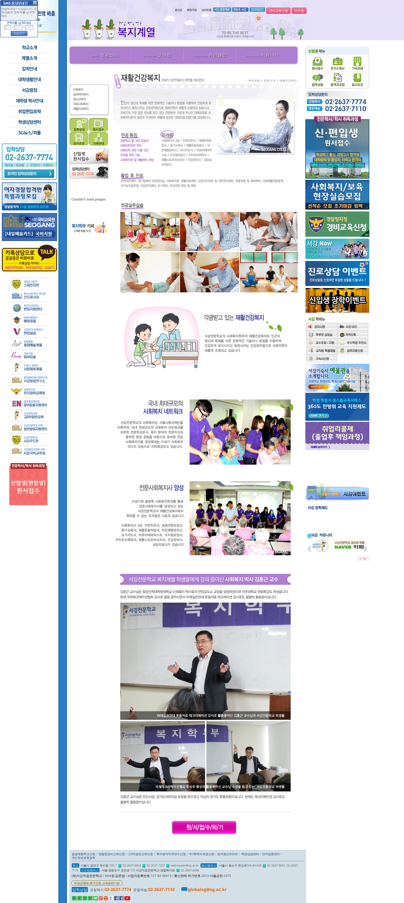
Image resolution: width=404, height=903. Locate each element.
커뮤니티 (262, 55)
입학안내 (29, 69)
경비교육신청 (278, 11)
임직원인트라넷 (227, 854)
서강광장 (29, 90)
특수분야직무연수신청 (171, 854)
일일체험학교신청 (83, 854)
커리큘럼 (210, 55)
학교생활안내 (29, 79)
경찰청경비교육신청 (111, 854)
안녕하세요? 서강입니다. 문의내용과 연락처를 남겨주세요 (19, 13)
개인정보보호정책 (83, 858)
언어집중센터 (271, 854)
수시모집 (29, 58)
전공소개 (104, 55)
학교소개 (29, 47)
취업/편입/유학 (29, 111)
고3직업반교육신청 (140, 854)
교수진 (157, 55)
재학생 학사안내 (29, 101)
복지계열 (254, 81)
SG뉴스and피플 (29, 133)
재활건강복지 (288, 81)
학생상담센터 (29, 122)
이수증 (299, 11)
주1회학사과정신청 (201, 854)
